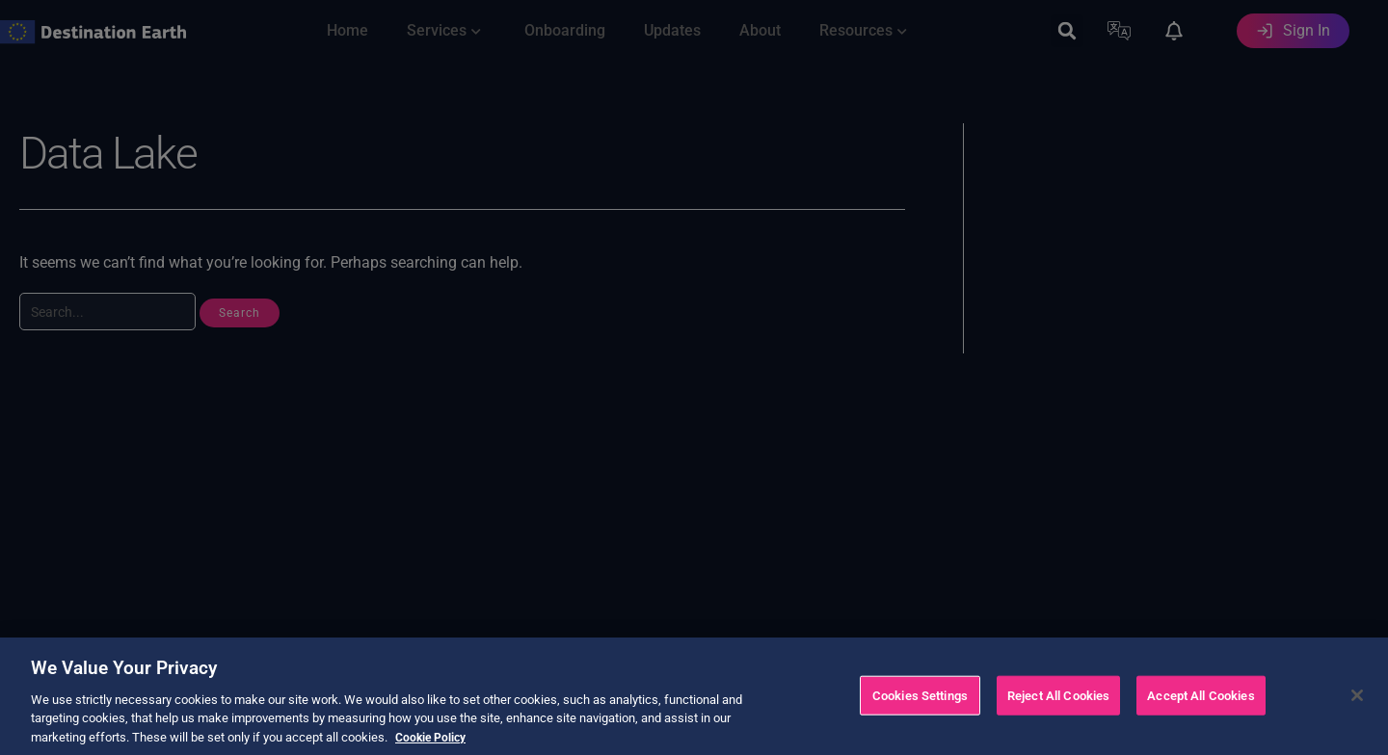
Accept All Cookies (1200, 716)
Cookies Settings (920, 716)
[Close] (1357, 715)
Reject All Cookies (1058, 716)
